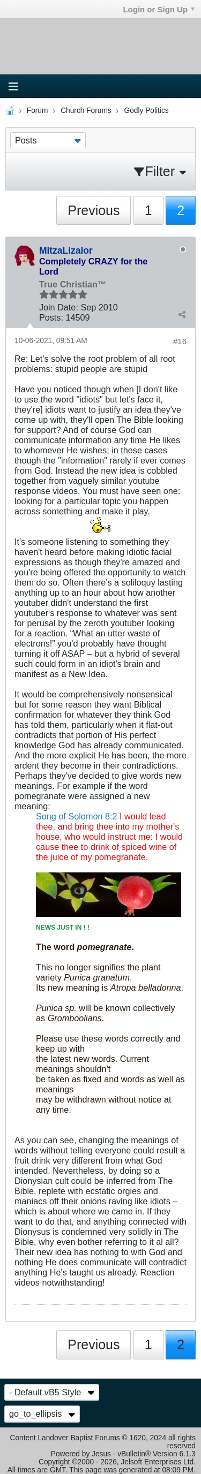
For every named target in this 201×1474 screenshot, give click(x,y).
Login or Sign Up (159, 9)
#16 (180, 341)
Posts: (51, 317)
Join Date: (58, 307)
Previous (94, 210)
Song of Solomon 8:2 (76, 816)
